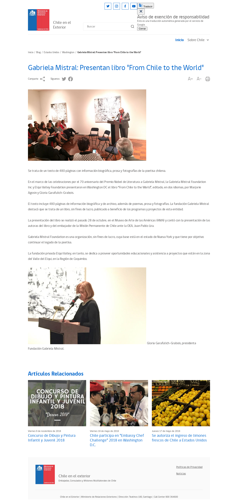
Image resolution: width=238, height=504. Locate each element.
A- (199, 79)
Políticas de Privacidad (189, 467)
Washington (68, 52)
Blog (38, 52)
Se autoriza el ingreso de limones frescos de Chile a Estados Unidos (179, 438)
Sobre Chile (199, 40)
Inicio (179, 40)
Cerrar (142, 28)
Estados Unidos (51, 52)
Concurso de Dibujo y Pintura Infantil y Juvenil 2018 (51, 438)
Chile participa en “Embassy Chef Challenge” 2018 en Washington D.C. (117, 440)
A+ (190, 79)
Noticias (181, 474)
